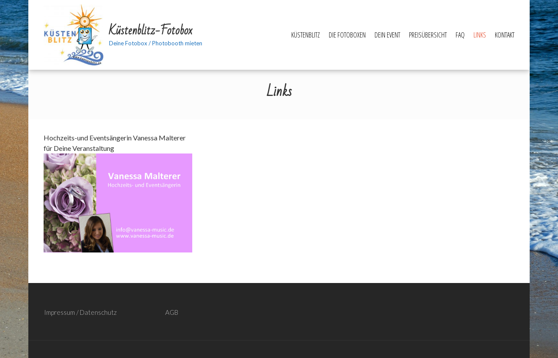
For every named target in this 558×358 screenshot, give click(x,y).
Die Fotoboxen (347, 35)
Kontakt (504, 35)
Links (479, 35)
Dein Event (387, 35)
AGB (171, 312)
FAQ (460, 35)
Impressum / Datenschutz (80, 312)
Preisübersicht (428, 35)
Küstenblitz (305, 35)
